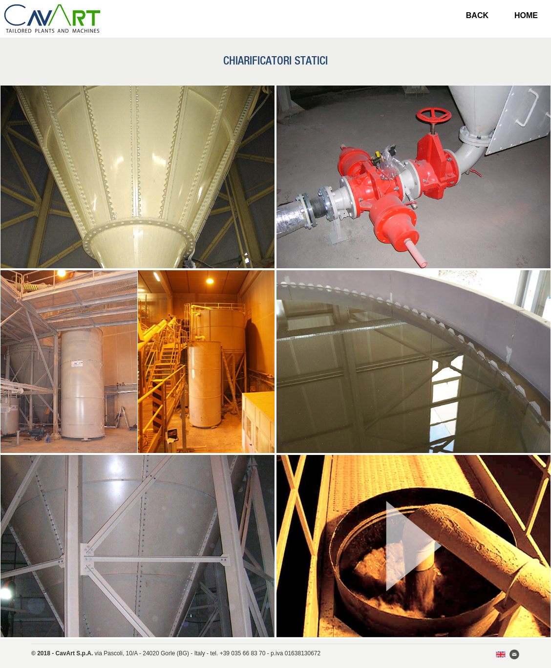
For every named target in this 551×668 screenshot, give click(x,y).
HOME (526, 15)
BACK (477, 15)
